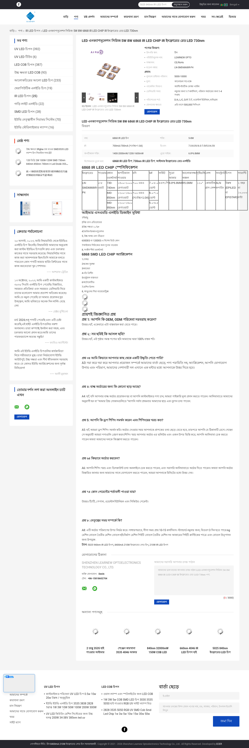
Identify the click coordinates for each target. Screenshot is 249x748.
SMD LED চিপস (24, 112)
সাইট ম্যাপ (15, 722)
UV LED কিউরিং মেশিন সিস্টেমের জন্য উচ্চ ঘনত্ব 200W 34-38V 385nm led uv (69, 715)
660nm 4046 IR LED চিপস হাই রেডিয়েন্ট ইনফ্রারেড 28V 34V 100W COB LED (189, 650)
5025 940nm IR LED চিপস (100, 545)
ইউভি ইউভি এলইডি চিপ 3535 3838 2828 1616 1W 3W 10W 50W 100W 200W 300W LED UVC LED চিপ (71, 706)
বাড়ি (65, 16)
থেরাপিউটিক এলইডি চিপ (30, 88)
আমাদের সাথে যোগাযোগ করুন (178, 16)
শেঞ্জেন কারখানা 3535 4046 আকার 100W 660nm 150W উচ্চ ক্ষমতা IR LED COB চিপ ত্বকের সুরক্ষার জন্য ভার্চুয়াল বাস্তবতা (126, 650)
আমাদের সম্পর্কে (109, 16)
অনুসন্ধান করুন (181, 4)
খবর (203, 16)
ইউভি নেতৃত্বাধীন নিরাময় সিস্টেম (34, 119)
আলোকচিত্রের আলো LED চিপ (33, 80)
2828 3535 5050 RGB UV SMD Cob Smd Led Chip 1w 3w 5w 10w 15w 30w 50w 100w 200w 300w (127, 712)
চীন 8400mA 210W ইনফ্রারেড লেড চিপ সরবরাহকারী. (72, 744)
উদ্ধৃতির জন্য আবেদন (209, 4)
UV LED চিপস (23, 49)
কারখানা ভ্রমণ (131, 16)
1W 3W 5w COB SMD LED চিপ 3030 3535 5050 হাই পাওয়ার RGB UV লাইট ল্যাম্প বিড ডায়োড (128, 702)
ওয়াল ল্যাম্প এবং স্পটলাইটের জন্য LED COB (128, 693)
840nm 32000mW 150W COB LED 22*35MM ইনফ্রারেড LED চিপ (157, 650)
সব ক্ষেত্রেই (217, 16)
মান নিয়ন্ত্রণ (150, 16)
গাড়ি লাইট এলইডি (26, 104)
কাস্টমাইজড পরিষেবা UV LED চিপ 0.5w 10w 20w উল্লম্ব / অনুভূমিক (71, 695)
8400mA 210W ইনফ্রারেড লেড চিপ (131, 545)
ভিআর (232, 16)
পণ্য (76, 16)
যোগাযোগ (152, 111)
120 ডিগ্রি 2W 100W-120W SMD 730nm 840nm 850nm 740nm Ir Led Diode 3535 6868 (46, 164)
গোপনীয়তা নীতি (37, 744)
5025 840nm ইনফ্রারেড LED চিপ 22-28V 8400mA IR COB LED (220, 650)
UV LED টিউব (23, 57)
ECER (219, 744)
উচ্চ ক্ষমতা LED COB (27, 72)
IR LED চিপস (32, 30)
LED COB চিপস (24, 65)
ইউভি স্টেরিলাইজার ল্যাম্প (31, 127)
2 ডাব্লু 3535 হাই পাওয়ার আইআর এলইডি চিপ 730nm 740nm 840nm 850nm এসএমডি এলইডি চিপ (95, 650)
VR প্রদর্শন (89, 16)
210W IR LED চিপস (159, 545)
